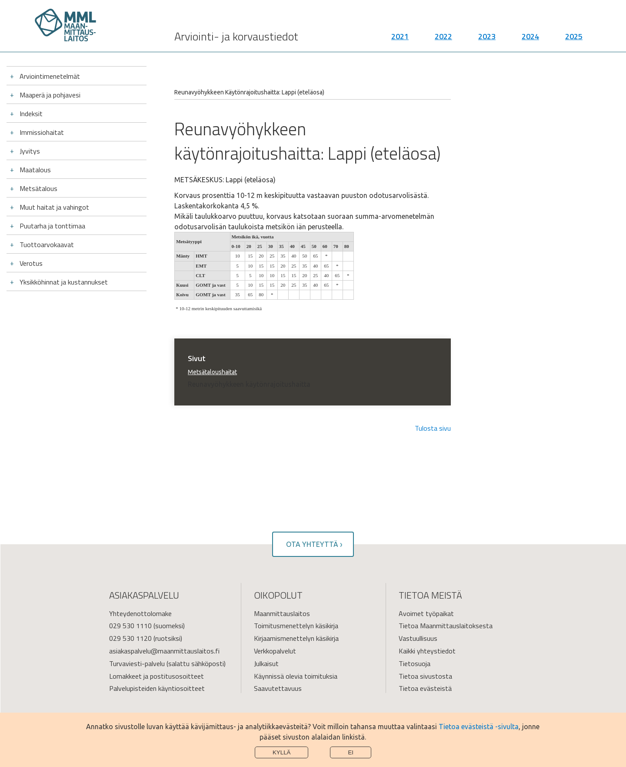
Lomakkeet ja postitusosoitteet (156, 676)
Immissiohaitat (42, 132)
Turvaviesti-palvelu (137, 663)
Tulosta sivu (433, 428)
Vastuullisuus (418, 638)
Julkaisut (266, 663)
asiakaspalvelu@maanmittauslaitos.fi (164, 651)
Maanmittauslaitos (282, 613)
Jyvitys (30, 151)
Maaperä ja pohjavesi (50, 95)
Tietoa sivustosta (425, 676)
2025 (574, 39)
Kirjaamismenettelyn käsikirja (296, 638)
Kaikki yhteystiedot (427, 651)
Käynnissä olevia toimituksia (295, 676)
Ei (350, 752)
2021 (400, 39)
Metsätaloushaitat (212, 371)
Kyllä (282, 752)
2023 (487, 39)
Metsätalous (38, 188)
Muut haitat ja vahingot (54, 207)
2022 (443, 39)
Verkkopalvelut (275, 651)
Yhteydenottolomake (140, 613)
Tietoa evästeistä (425, 688)
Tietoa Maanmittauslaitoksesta (446, 625)
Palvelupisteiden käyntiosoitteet (157, 688)
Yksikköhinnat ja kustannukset (64, 282)
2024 (530, 39)
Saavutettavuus (278, 688)
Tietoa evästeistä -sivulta (479, 726)
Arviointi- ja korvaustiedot (236, 39)
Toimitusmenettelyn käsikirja (296, 625)
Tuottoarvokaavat (47, 244)
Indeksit (31, 113)
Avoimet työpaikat (426, 613)
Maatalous (35, 169)
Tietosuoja (414, 663)
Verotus (31, 263)
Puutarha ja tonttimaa (52, 226)
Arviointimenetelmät (50, 76)
